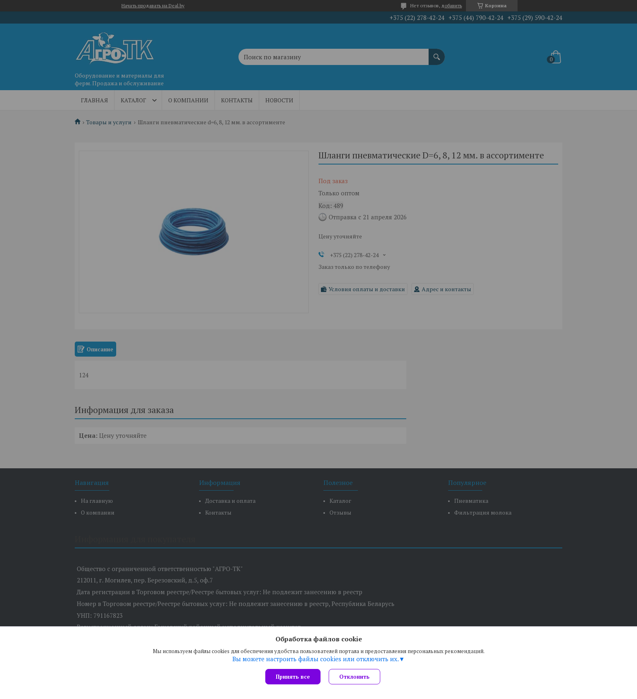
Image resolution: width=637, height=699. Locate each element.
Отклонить (354, 676)
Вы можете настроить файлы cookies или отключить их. (315, 658)
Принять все (293, 676)
